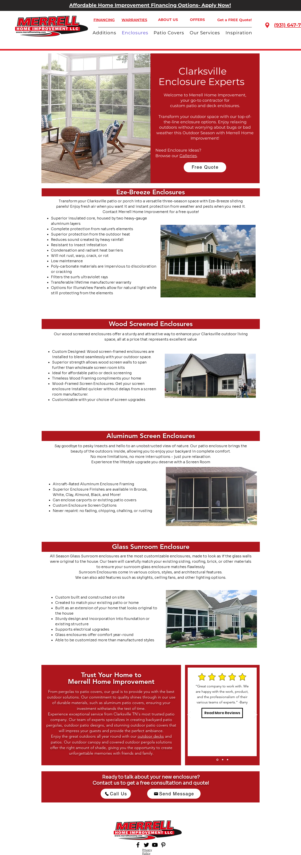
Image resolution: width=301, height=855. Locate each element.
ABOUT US (168, 20)
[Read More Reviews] (222, 713)
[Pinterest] (163, 844)
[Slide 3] (227, 759)
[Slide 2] (222, 759)
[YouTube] (154, 844)
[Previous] (189, 715)
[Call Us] (116, 794)
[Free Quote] (205, 167)
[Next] (255, 715)
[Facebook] (137, 844)
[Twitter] (146, 844)
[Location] (267, 25)
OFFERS (197, 20)
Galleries (188, 155)
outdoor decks (151, 736)
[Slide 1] (217, 760)
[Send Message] (174, 794)
